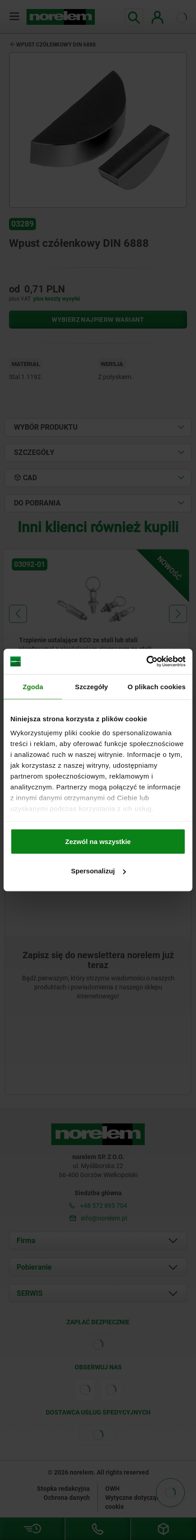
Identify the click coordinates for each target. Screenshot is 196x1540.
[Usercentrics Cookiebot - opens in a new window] (146, 662)
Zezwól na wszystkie (98, 841)
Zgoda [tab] (32, 686)
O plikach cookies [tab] (157, 686)
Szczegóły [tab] (91, 686)
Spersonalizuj (98, 871)
